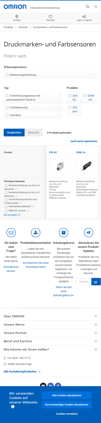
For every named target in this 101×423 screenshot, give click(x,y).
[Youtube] (43, 386)
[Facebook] (58, 386)
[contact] (11, 232)
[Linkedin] (50, 386)
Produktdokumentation (35, 243)
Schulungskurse (63, 243)
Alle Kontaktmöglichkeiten (22, 371)
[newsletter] (88, 232)
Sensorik (23, 27)
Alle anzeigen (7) (12, 215)
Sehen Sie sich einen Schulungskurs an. (63, 291)
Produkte (8, 27)
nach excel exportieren (83, 141)
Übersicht (33, 132)
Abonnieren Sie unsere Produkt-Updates (89, 247)
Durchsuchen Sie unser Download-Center (36, 264)
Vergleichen (14, 132)
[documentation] (35, 232)
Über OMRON (14, 316)
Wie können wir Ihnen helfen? (26, 349)
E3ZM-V (75, 109)
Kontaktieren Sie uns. (11, 268)
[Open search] (87, 6)
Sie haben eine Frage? (11, 247)
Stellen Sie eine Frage (18, 364)
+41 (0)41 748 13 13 (17, 357)
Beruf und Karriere (18, 341)
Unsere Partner (15, 333)
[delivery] (63, 232)
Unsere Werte (14, 324)
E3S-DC (75, 97)
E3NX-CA (91, 97)
